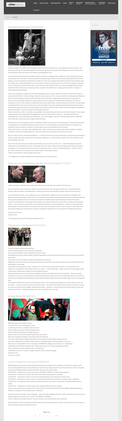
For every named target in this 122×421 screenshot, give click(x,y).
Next (56, 415)
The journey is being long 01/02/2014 (26, 225)
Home (8, 17)
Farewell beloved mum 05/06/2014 (26, 27)
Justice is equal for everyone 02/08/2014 (28, 362)
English (96, 25)
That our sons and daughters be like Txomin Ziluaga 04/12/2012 (39, 163)
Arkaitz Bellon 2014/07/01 (21, 296)
